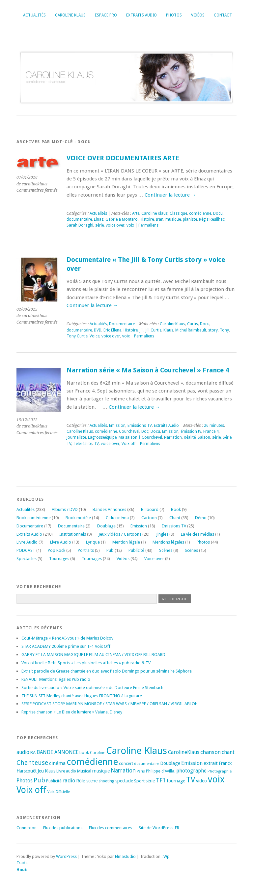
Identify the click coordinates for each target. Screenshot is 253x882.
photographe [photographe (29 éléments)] (191, 771)
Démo (201, 517)
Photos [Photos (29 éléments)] (24, 781)
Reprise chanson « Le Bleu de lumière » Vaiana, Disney (71, 711)
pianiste (190, 219)
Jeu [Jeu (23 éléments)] (41, 770)
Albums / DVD (65, 509)
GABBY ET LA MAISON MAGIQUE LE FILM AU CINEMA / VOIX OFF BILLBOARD (93, 654)
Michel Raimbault (190, 330)
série (99, 225)
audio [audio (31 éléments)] (22, 752)
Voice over (154, 558)
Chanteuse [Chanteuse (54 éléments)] (32, 763)
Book (176, 509)
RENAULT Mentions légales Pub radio (55, 679)
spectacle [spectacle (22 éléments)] (124, 780)
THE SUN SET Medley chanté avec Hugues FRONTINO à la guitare (81, 695)
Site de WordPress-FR (159, 827)
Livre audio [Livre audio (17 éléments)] (66, 771)
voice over (115, 225)
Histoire (147, 219)
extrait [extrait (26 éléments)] (211, 763)
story (213, 330)
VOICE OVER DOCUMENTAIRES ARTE (123, 158)
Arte (135, 213)
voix (130, 225)
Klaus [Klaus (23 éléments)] (50, 770)
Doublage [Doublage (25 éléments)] (170, 763)
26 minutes (214, 425)
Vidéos (198, 15)
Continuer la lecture (170, 195)
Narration (173, 437)
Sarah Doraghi (80, 225)
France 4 (211, 431)
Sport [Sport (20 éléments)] (139, 780)
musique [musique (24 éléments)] (101, 770)
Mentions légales (168, 542)
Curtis (192, 324)
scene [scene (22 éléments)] (92, 780)
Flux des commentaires (110, 827)
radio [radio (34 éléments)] (69, 780)
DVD (97, 330)
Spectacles (26, 558)
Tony (224, 330)
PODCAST (25, 550)
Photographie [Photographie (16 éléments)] (220, 771)
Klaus (168, 330)
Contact (223, 15)
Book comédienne (33, 517)
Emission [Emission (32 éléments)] (192, 763)
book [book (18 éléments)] (84, 752)
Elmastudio (125, 856)
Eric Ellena (112, 330)
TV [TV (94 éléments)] (190, 779)
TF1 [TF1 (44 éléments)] (161, 780)
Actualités (34, 15)
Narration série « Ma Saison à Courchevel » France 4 (148, 370)
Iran (159, 219)
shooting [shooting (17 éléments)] (106, 781)
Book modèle (78, 517)
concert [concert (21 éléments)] (126, 763)
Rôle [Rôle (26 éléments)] (80, 781)
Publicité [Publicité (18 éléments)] (54, 781)
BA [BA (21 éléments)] (33, 752)
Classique (178, 213)
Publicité (136, 550)
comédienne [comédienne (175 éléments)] (92, 761)
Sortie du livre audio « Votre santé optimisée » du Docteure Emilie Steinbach (92, 687)
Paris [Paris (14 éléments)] (141, 771)
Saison (204, 437)
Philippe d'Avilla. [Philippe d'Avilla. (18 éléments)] (160, 771)
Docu (218, 213)
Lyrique (93, 542)
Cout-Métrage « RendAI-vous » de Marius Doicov (67, 638)
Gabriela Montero (121, 219)
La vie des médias (197, 534)
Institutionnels (72, 534)
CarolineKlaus (172, 324)
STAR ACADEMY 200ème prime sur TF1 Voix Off (65, 646)
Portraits (86, 550)
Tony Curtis (77, 336)
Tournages (59, 558)
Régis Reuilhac (212, 219)
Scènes (165, 550)
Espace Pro (106, 15)
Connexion (26, 827)
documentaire (79, 219)
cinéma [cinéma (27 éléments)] (57, 763)
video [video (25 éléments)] (201, 780)
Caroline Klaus (70, 15)
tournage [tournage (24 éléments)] (176, 780)
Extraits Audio (141, 15)
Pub (110, 550)
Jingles (162, 534)
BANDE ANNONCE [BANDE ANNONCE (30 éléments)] (57, 752)
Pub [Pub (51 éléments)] (39, 780)
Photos (174, 15)
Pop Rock (56, 550)
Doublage (106, 525)
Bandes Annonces (109, 509)
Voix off (129, 443)
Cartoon (149, 517)
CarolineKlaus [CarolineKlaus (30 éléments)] (183, 752)
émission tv (191, 431)
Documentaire (122, 324)
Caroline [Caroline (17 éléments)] (97, 752)
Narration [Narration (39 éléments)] (123, 770)
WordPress (66, 856)
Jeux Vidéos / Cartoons (119, 534)
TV (96, 443)
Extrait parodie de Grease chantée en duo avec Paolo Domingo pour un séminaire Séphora (106, 671)
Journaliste (76, 437)
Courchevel (129, 431)
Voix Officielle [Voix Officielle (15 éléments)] (58, 792)
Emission (117, 425)
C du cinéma (117, 517)
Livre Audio (27, 542)
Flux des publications (62, 827)
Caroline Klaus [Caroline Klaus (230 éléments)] (136, 750)
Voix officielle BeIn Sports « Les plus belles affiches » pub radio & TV (86, 662)
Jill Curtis (153, 330)
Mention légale (126, 542)
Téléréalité (82, 443)
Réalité (190, 437)
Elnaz (98, 219)
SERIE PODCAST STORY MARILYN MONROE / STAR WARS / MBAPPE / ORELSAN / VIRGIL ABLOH (109, 703)
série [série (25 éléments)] (150, 780)
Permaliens (148, 225)
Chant (174, 517)
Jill (142, 330)
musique (173, 219)
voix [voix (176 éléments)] (216, 779)
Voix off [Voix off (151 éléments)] (31, 790)
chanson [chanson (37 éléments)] (210, 752)
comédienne (200, 213)
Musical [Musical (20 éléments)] (84, 771)
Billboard (149, 509)
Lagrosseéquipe (102, 437)
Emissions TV (139, 425)
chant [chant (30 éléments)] (228, 752)
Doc (145, 431)
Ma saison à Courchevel (140, 437)
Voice (94, 336)
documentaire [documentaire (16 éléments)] (146, 763)
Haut (21, 869)
